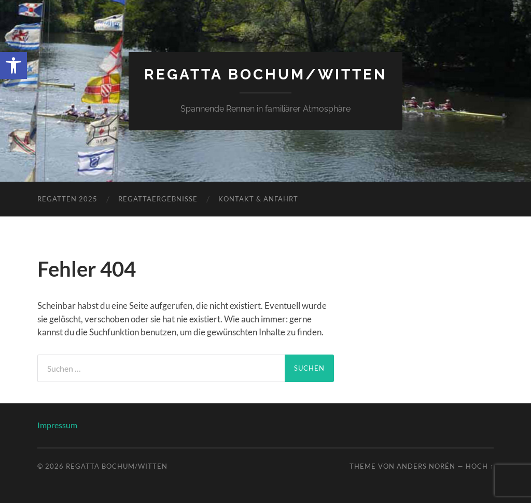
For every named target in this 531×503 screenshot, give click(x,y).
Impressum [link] (57, 425)
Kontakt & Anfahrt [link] (258, 199)
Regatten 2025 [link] (67, 199)
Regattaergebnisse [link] (158, 199)
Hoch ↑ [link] (480, 466)
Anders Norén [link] (426, 466)
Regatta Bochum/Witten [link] (265, 74)
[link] (13, 65)
